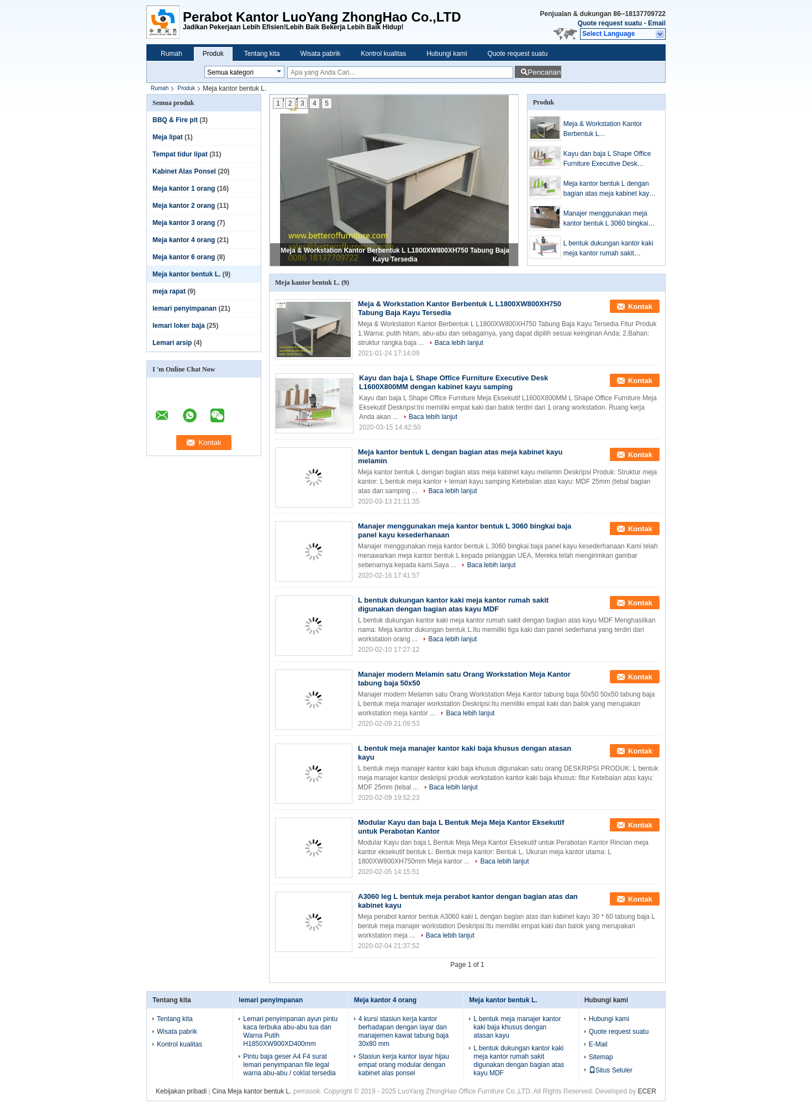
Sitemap (601, 1057)
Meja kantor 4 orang (183, 240)
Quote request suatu (610, 23)
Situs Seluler (610, 1070)
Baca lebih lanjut (459, 343)
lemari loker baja (178, 325)
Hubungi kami (446, 53)
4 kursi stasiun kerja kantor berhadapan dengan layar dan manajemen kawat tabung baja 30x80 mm (403, 1031)
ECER (647, 1091)
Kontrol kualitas (383, 53)
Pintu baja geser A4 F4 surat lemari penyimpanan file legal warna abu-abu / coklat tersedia (289, 1065)
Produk (213, 53)
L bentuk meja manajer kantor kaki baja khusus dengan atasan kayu (517, 1027)
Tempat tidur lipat (180, 154)
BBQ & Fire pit (175, 120)
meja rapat (169, 291)
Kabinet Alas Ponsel (184, 171)
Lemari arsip (172, 343)
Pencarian (544, 72)
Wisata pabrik (320, 53)
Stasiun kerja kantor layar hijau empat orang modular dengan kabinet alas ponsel (403, 1065)
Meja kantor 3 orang (183, 223)
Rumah (171, 53)
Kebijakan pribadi (181, 1091)
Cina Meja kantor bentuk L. (251, 1091)
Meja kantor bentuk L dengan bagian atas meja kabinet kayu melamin (608, 189)
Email (657, 23)
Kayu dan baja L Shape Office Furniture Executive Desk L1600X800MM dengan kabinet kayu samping (609, 159)
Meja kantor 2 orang (183, 206)
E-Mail (598, 1044)
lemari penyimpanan (184, 308)
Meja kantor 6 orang (183, 257)
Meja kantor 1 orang (183, 188)
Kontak (640, 306)
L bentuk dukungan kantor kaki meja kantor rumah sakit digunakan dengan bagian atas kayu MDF (608, 248)
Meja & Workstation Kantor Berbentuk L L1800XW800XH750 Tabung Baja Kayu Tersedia (605, 129)
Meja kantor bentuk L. (186, 274)
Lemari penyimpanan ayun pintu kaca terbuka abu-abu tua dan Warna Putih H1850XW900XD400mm (290, 1031)
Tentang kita (262, 53)
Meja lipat (167, 137)
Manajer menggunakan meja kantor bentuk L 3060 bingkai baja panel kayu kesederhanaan (605, 219)
